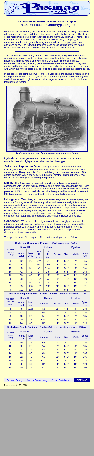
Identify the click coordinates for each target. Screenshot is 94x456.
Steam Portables (60, 380)
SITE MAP (81, 380)
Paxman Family (15, 380)
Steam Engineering (37, 380)
